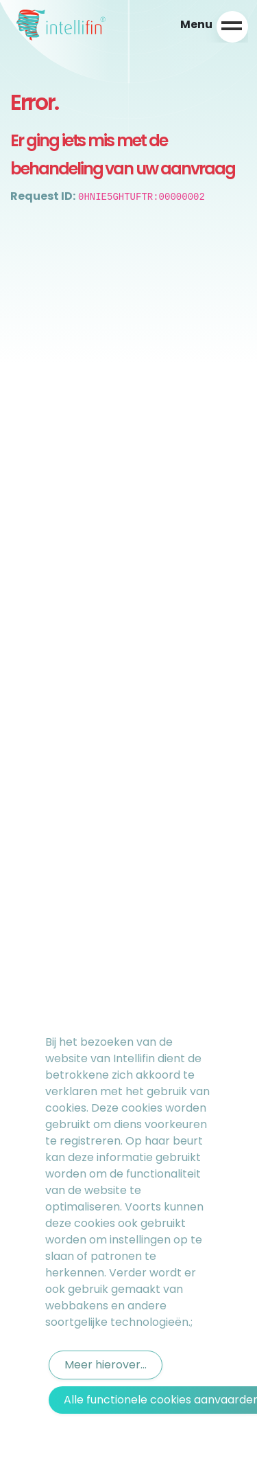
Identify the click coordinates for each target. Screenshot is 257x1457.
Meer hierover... (105, 1365)
